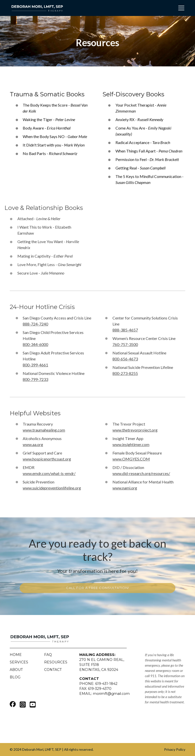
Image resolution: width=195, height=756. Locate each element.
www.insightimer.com (130, 444)
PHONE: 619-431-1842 (98, 683)
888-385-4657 (125, 329)
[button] (180, 8)
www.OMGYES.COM (131, 458)
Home (16, 654)
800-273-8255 (125, 373)
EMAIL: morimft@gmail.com (104, 693)
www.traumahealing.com (44, 430)
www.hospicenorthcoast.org (47, 458)
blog (15, 677)
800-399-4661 (35, 364)
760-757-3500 (125, 344)
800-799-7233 (35, 379)
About (16, 669)
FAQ (48, 654)
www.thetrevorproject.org (135, 430)
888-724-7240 (35, 323)
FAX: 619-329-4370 (95, 688)
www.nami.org (124, 487)
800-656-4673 (125, 358)
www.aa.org (33, 444)
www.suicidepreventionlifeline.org (52, 487)
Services (19, 662)
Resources (55, 662)
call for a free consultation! (97, 588)
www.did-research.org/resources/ (141, 473)
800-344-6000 (35, 344)
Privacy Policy (174, 749)
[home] (37, 8)
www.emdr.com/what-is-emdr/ (49, 473)
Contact (53, 669)
